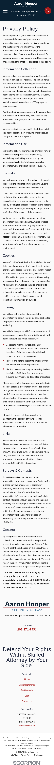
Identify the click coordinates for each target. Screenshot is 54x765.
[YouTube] (30, 637)
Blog (27, 695)
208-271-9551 (27, 629)
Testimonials (27, 690)
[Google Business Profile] (37, 637)
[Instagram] (23, 637)
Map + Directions (27, 725)
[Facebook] (16, 637)
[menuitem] (14, 755)
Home (27, 679)
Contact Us (27, 701)
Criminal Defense (27, 684)
